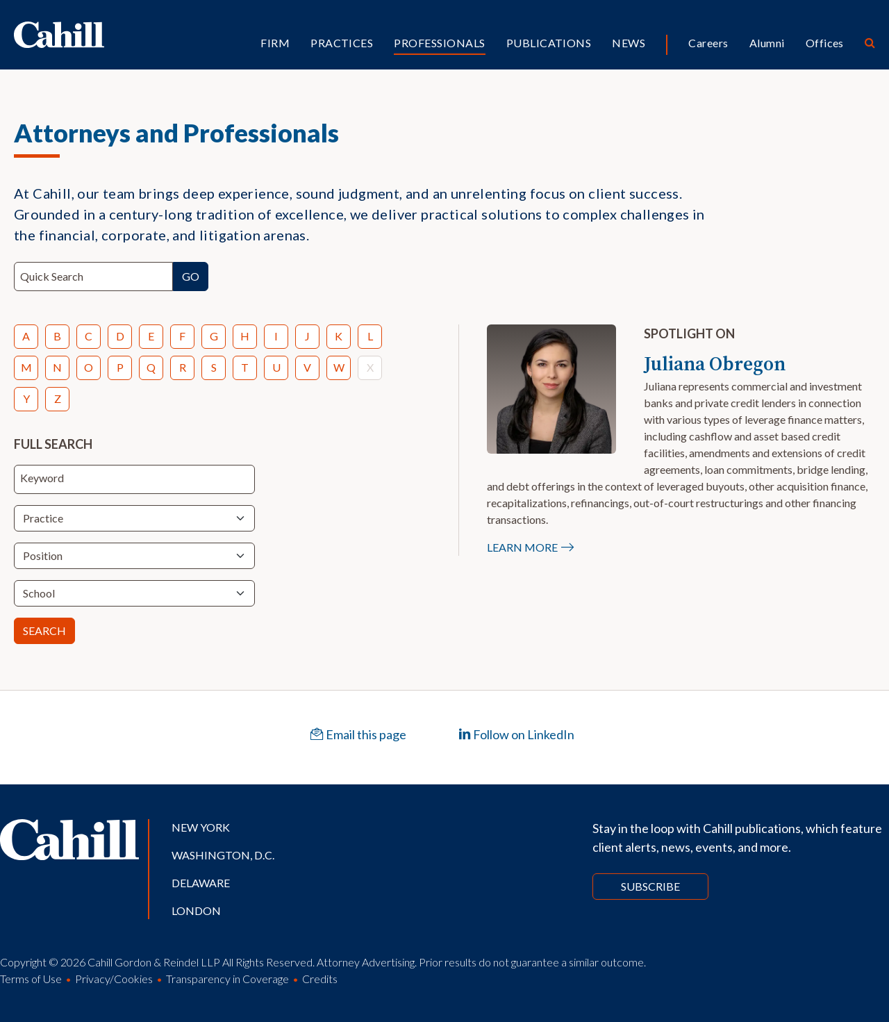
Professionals (439, 42)
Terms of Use (31, 978)
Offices (825, 42)
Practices (341, 42)
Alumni (767, 42)
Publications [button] (549, 42)
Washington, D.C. (223, 855)
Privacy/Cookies (114, 978)
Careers (708, 42)
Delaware (201, 882)
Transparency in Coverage (227, 978)
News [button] (628, 42)
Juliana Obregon (715, 363)
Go (190, 276)
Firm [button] (275, 42)
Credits (320, 978)
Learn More (522, 547)
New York (201, 827)
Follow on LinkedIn (516, 734)
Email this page (358, 734)
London (196, 910)
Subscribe (650, 886)
